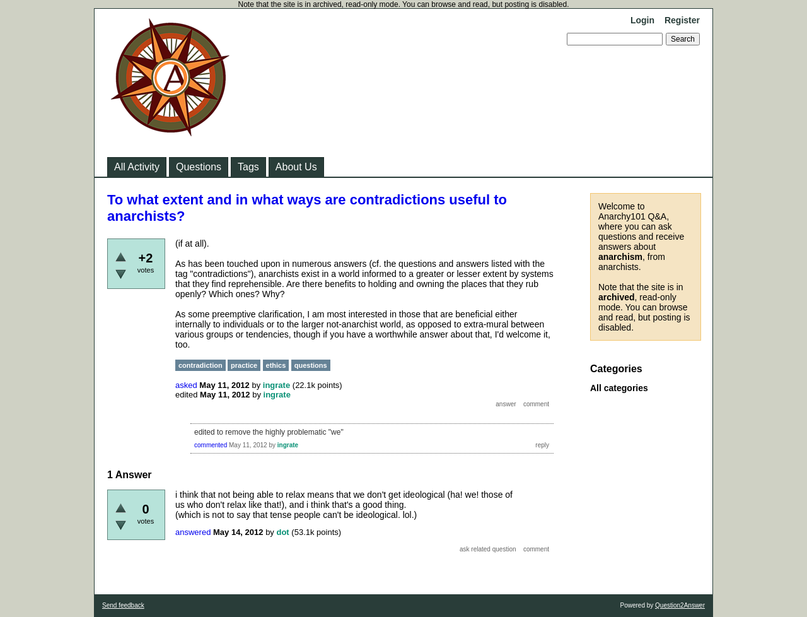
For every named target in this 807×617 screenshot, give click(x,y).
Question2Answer (680, 605)
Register (682, 20)
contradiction (200, 365)
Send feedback (123, 605)
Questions (198, 167)
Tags (248, 167)
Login (642, 20)
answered (193, 532)
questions (310, 365)
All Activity (137, 167)
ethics (276, 365)
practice (244, 365)
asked (186, 385)
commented (210, 445)
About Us (296, 167)
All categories (619, 388)
